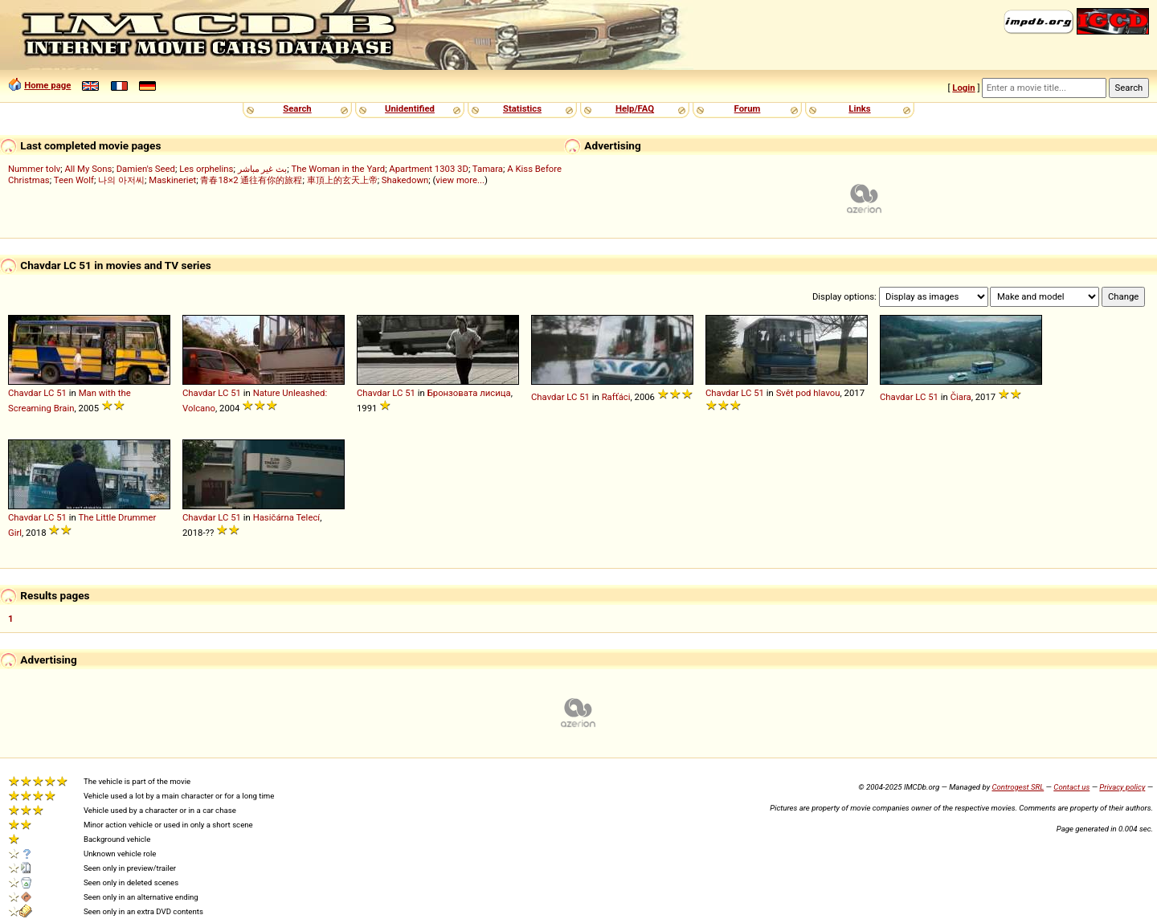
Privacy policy (1122, 786)
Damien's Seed (146, 168)
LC (48, 392)
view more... (459, 180)
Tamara (487, 168)
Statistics (522, 108)
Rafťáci (616, 396)
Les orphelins (206, 168)
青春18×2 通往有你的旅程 (251, 180)
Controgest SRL (1017, 786)
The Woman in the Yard (339, 168)
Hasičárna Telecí (287, 517)
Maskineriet (172, 180)
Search (297, 108)
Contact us (1071, 786)
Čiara (961, 396)
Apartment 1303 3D (428, 168)
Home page (47, 85)
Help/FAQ (634, 108)
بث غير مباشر (263, 168)
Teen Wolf (74, 180)
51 (61, 392)
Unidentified (410, 108)
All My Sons (88, 168)
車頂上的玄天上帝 (342, 180)
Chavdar (25, 392)
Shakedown (405, 180)
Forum (747, 108)
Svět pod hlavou (808, 392)
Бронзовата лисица (469, 392)
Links (859, 108)
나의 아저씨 (121, 180)
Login (963, 87)
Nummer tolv (34, 168)
